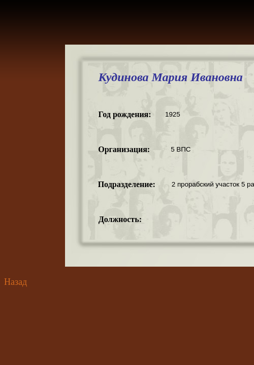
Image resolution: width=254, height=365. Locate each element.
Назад (15, 282)
